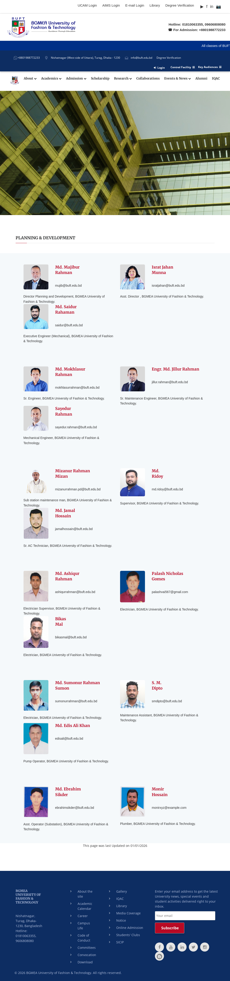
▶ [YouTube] (202, 6)
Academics (51, 78)
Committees (87, 947)
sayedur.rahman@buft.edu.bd (76, 426)
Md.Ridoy (158, 473)
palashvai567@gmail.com (170, 591)
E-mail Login (134, 5)
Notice (121, 920)
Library (154, 5)
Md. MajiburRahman (67, 269)
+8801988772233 (29, 58)
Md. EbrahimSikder (68, 791)
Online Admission (129, 927)
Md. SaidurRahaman (66, 309)
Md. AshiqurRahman (67, 576)
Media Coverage (128, 913)
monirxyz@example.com (169, 806)
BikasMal (60, 621)
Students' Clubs (128, 935)
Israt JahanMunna (162, 269)
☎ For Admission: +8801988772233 (196, 30)
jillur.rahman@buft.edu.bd (170, 381)
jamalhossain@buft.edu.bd (74, 528)
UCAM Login (87, 5)
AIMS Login (111, 5)
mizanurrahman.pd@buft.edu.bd (78, 488)
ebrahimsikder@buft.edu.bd (74, 806)
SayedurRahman (63, 411)
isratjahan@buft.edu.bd (168, 284)
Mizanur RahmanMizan (72, 473)
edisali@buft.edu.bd (69, 738)
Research (123, 78)
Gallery (121, 891)
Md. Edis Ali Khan (72, 725)
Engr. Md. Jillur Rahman (176, 368)
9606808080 (25, 941)
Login (159, 68)
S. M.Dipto (157, 685)
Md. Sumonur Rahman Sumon (78, 685)
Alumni (201, 78)
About (30, 78)
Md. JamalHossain (65, 513)
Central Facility (183, 67)
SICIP (120, 942)
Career (83, 916)
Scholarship (100, 78)
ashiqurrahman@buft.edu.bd (75, 591)
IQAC (216, 78)
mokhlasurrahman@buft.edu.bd (77, 386)
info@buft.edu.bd (141, 58)
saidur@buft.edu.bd (69, 324)
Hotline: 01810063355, (186, 24)
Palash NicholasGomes (167, 576)
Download (85, 962)
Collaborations (148, 78)
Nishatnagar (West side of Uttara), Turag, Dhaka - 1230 (85, 58)
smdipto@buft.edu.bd (167, 700)
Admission (76, 78)
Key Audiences (209, 67)
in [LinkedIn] (211, 6)
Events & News (177, 78)
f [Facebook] (206, 6)
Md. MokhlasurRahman (70, 371)
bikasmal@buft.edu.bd (71, 636)
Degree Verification (179, 5)
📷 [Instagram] (218, 6)
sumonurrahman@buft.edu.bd (76, 700)
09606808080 (215, 24)
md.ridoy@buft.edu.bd (167, 488)
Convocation (87, 955)
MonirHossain (160, 791)
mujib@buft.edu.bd (68, 284)
